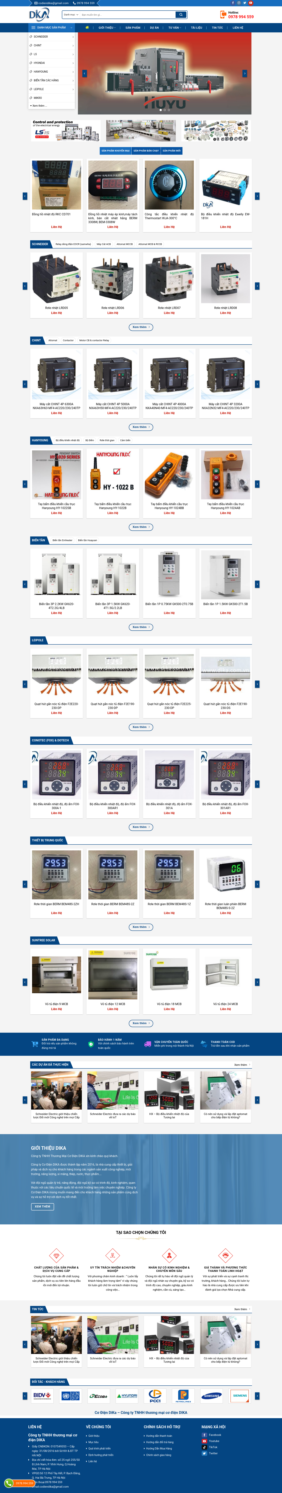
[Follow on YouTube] (250, 3)
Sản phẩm (133, 27)
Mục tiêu (94, 1442)
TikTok (210, 1447)
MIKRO (38, 97)
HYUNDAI (54, 62)
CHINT (54, 45)
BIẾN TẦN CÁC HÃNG (54, 80)
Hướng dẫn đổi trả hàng (160, 1442)
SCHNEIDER (54, 36)
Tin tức (217, 27)
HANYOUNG (54, 71)
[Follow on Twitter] (245, 3)
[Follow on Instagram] (239, 3)
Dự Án (154, 27)
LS (54, 54)
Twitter (210, 1453)
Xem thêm (242, 1065)
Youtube (210, 1441)
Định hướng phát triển (101, 1455)
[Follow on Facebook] (233, 3)
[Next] (244, 73)
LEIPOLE (54, 89)
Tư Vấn (174, 27)
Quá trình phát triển (100, 1448)
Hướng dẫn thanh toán (159, 1435)
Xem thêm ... (40, 105)
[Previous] (84, 73)
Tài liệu (196, 27)
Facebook (211, 1435)
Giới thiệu (107, 27)
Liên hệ (238, 27)
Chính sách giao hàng (158, 1455)
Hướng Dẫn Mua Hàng (159, 1448)
